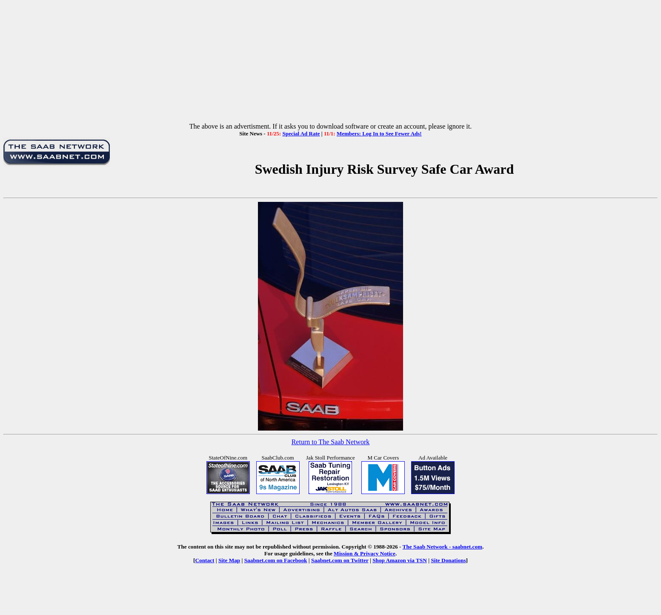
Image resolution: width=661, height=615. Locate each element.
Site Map (229, 560)
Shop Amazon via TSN (399, 560)
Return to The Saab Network (331, 441)
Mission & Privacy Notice (364, 553)
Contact (204, 560)
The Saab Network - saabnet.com (443, 546)
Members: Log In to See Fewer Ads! (379, 133)
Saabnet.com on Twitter (340, 560)
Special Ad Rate (301, 133)
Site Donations (448, 560)
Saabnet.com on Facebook (275, 560)
